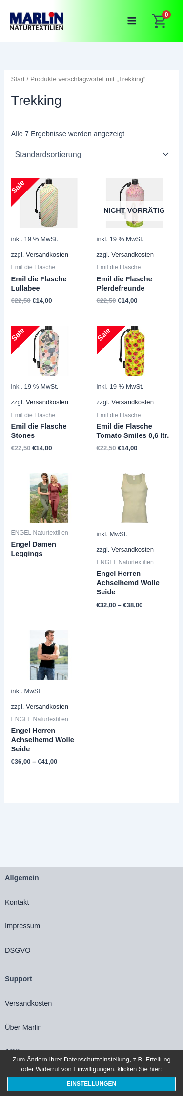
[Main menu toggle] (132, 21)
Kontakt (17, 902)
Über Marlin (23, 1027)
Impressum (22, 926)
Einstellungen (91, 1083)
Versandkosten (47, 254)
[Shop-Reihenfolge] (91, 154)
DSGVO (18, 950)
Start (17, 79)
